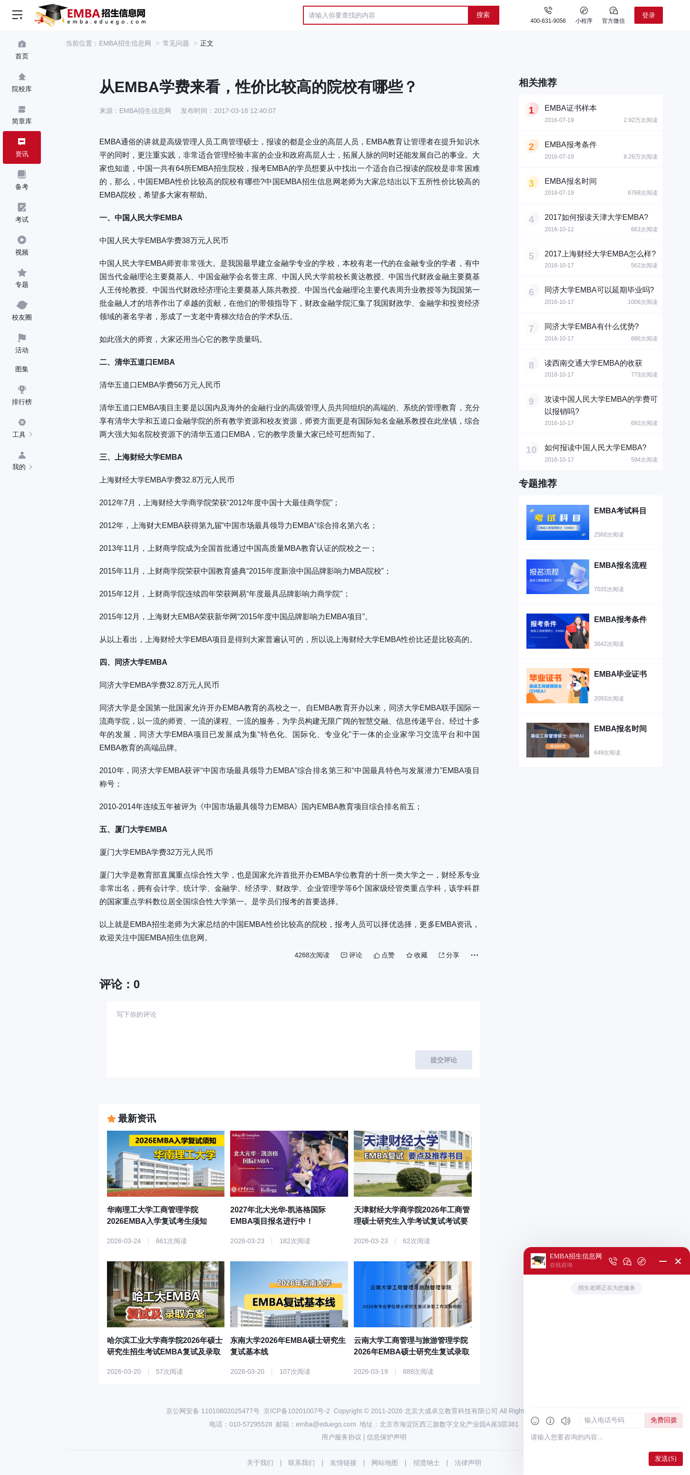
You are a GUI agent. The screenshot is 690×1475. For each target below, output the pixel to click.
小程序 (584, 15)
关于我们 (260, 1462)
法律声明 (468, 1462)
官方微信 (613, 15)
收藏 (417, 955)
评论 (351, 955)
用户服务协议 (341, 1437)
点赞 (384, 955)
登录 (648, 15)
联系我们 (301, 1462)
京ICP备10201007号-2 (296, 1411)
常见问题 (176, 43)
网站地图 (384, 1462)
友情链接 (343, 1462)
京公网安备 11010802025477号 (213, 1411)
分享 (449, 955)
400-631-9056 (548, 21)
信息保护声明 (387, 1437)
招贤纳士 (426, 1462)
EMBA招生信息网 (125, 43)
